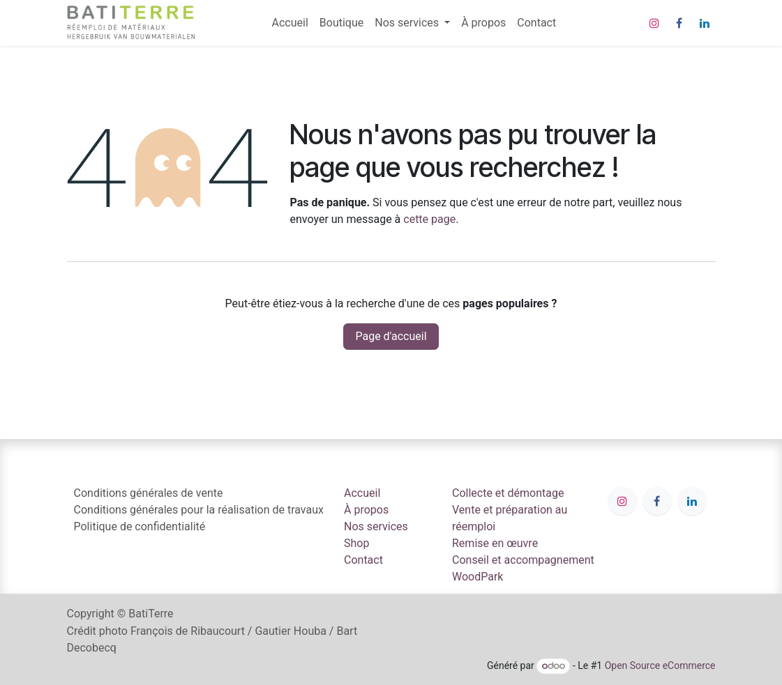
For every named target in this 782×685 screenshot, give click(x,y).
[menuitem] (290, 23)
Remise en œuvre (495, 543)
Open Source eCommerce (660, 665)
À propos (366, 509)
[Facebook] (679, 23)
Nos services (376, 526)
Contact (363, 560)
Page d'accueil (390, 336)
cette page (429, 219)
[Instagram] (654, 23)
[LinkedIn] (704, 23)
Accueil (362, 493)
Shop (356, 543)
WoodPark (477, 576)
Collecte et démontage (508, 493)
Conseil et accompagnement (523, 560)
